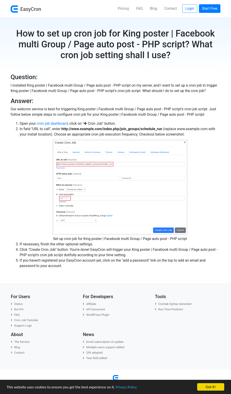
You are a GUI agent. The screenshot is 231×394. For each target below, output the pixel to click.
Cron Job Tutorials (24, 320)
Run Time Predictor (169, 309)
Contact (170, 8)
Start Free (209, 8)
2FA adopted (93, 352)
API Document (94, 309)
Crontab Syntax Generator (173, 304)
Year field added (95, 358)
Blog (153, 8)
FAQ (139, 8)
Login (189, 8)
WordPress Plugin (96, 314)
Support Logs (21, 325)
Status (17, 304)
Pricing (123, 8)
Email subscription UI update (103, 341)
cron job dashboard (52, 123)
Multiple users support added (103, 347)
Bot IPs (17, 309)
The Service (20, 341)
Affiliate (89, 304)
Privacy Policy (126, 387)
